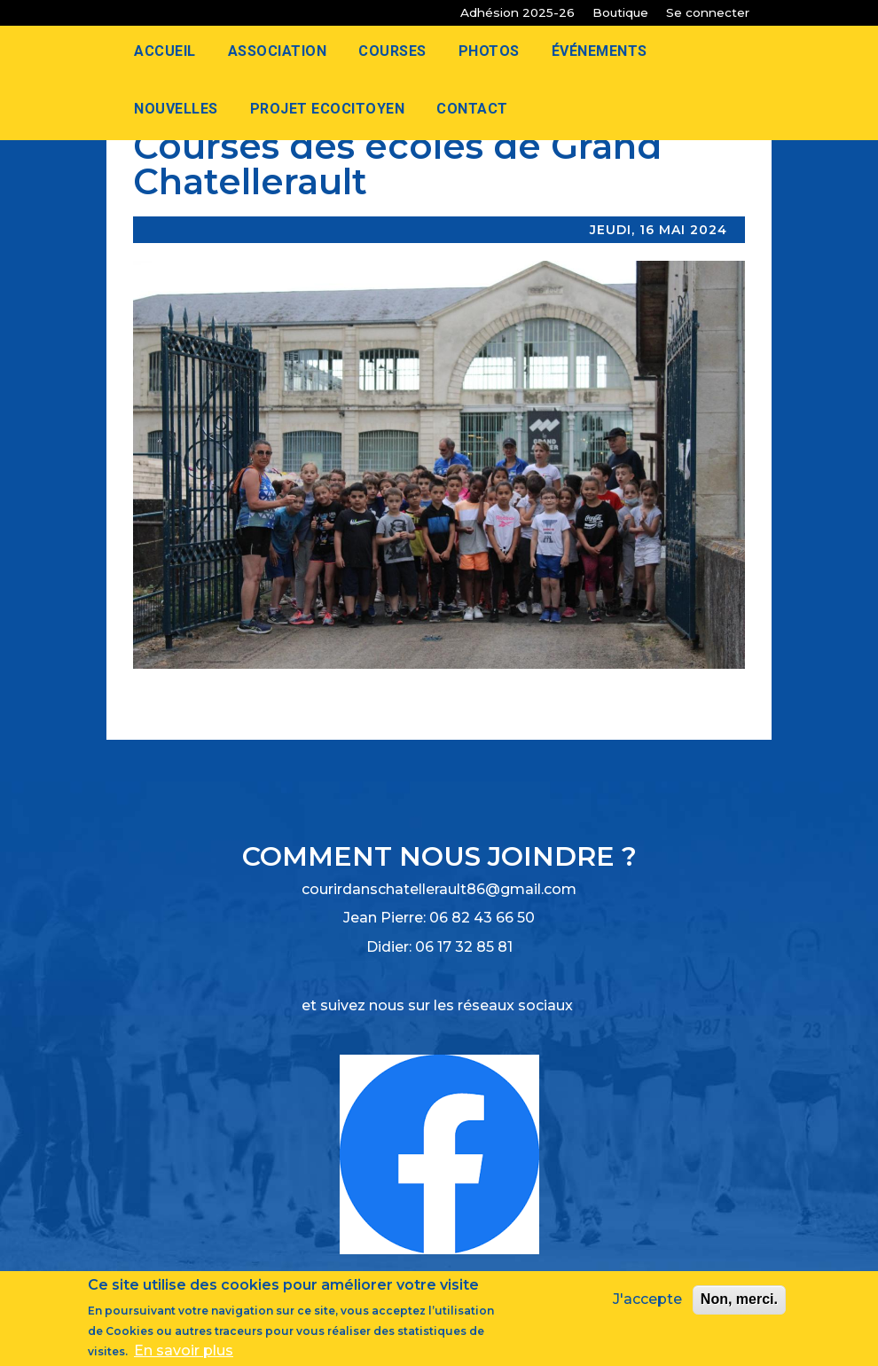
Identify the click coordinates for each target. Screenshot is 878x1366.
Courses (392, 51)
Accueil (165, 51)
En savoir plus (183, 1354)
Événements (599, 51)
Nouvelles (176, 108)
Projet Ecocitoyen (327, 108)
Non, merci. (739, 1303)
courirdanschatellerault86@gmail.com (439, 889)
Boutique (620, 12)
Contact (472, 108)
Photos (489, 51)
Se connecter (707, 12)
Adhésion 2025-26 (517, 12)
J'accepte (647, 1303)
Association (277, 51)
